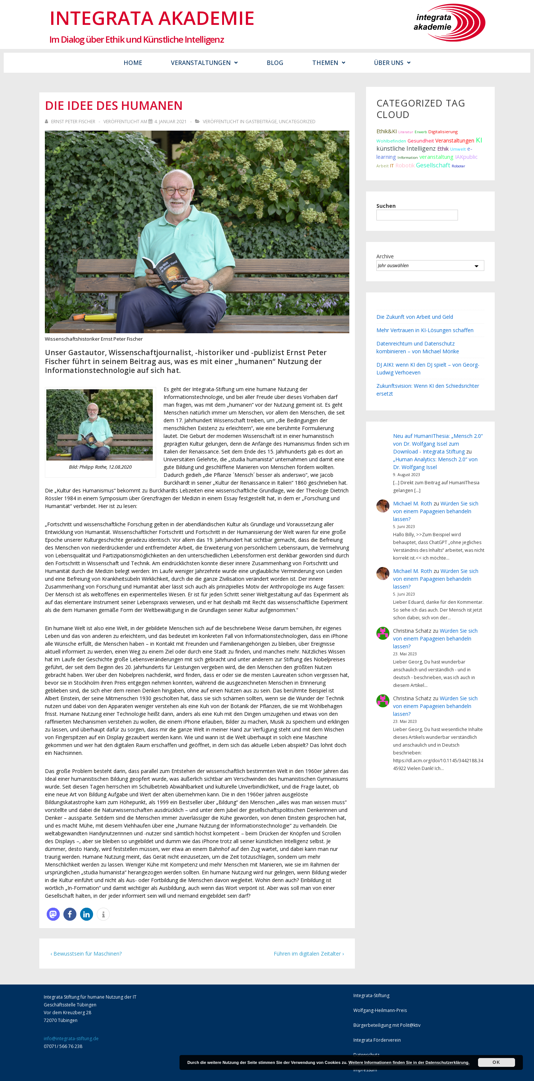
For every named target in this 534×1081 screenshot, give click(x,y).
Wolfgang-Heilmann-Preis (380, 1010)
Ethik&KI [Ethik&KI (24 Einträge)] (386, 131)
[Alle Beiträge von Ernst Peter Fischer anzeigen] (70, 121)
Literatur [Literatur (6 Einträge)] (405, 132)
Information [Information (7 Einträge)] (408, 157)
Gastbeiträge (261, 121)
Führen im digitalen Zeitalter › (309, 953)
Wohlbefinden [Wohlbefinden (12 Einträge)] (391, 141)
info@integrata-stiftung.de (71, 1038)
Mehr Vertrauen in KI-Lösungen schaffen (425, 330)
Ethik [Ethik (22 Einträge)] (443, 148)
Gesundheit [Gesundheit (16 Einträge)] (421, 140)
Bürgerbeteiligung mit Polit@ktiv (387, 1025)
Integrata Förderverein (377, 1040)
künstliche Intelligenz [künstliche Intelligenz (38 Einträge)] (406, 148)
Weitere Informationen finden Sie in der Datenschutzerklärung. (409, 1062)
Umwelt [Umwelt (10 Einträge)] (458, 149)
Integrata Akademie (152, 17)
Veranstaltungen (204, 63)
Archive (385, 256)
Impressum (365, 1070)
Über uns (392, 63)
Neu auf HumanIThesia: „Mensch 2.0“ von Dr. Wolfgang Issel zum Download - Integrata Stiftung (438, 443)
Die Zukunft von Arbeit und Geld (414, 316)
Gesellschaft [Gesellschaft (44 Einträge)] (433, 165)
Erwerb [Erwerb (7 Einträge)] (421, 132)
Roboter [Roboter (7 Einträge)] (458, 166)
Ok (496, 1062)
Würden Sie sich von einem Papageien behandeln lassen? (435, 511)
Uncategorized (297, 121)
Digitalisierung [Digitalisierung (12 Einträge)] (443, 131)
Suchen (386, 205)
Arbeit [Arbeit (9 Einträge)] (382, 165)
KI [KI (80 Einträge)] (479, 139)
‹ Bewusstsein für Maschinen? (86, 953)
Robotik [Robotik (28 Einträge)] (405, 165)
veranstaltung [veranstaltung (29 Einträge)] (436, 156)
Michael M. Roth (412, 503)
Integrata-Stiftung (371, 995)
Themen (328, 63)
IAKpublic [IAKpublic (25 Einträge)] (466, 156)
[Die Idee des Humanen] (170, 121)
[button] (53, 914)
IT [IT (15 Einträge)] (392, 166)
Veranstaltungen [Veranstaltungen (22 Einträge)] (454, 140)
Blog (275, 63)
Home (132, 63)
